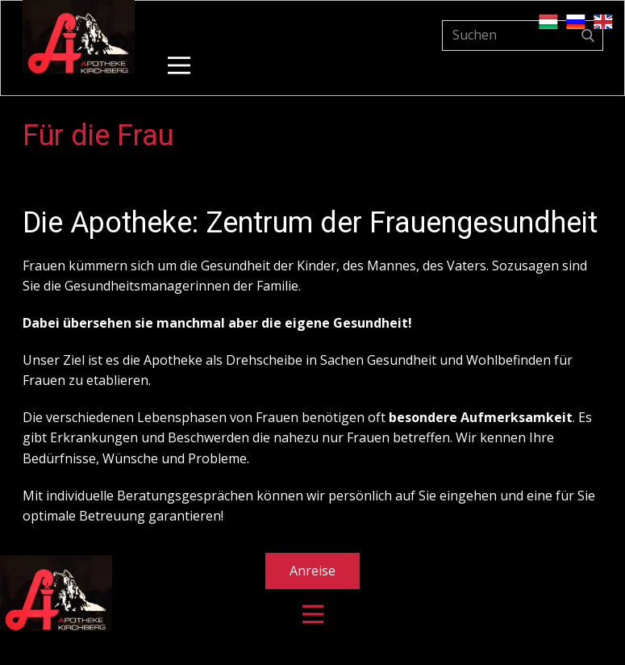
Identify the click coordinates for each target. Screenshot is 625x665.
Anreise (312, 570)
